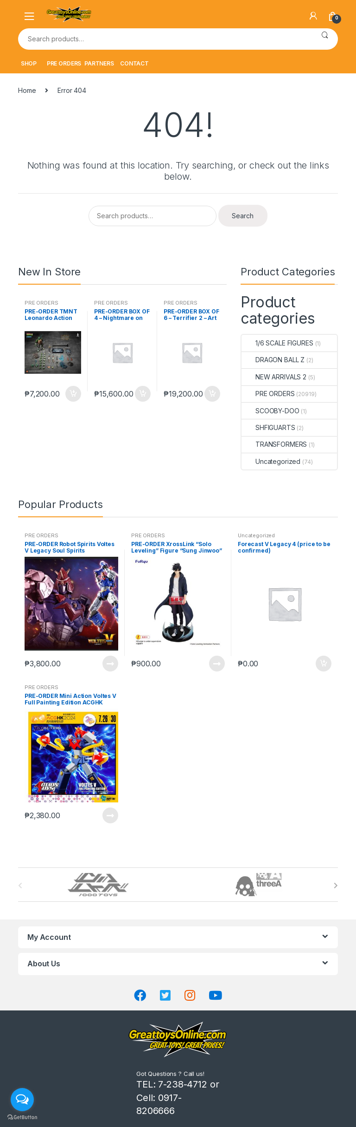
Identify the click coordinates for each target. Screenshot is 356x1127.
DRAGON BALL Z (273, 360)
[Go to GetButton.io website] (22, 1117)
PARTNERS (99, 63)
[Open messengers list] (22, 1099)
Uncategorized (271, 461)
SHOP (29, 63)
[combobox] (165, 39)
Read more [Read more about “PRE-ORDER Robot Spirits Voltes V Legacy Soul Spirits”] (110, 663)
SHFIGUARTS (268, 427)
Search (325, 39)
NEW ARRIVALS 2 (274, 377)
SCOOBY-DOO (270, 411)
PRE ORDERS (64, 63)
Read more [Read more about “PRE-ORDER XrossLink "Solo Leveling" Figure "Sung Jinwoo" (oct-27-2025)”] (216, 663)
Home (27, 90)
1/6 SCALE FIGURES (277, 343)
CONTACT (134, 63)
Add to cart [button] (72, 394)
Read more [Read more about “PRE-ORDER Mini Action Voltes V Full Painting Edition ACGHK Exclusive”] (110, 815)
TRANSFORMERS (274, 444)
